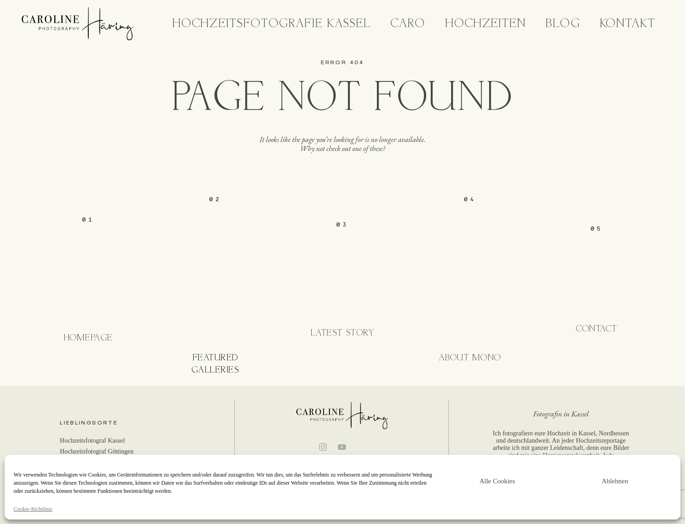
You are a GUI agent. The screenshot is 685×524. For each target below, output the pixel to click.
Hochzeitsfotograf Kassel (92, 440)
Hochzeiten (486, 24)
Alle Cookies (497, 481)
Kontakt (628, 24)
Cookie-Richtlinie (33, 509)
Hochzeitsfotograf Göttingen (96, 451)
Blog (563, 24)
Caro (407, 24)
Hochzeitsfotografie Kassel (271, 24)
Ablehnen (615, 481)
